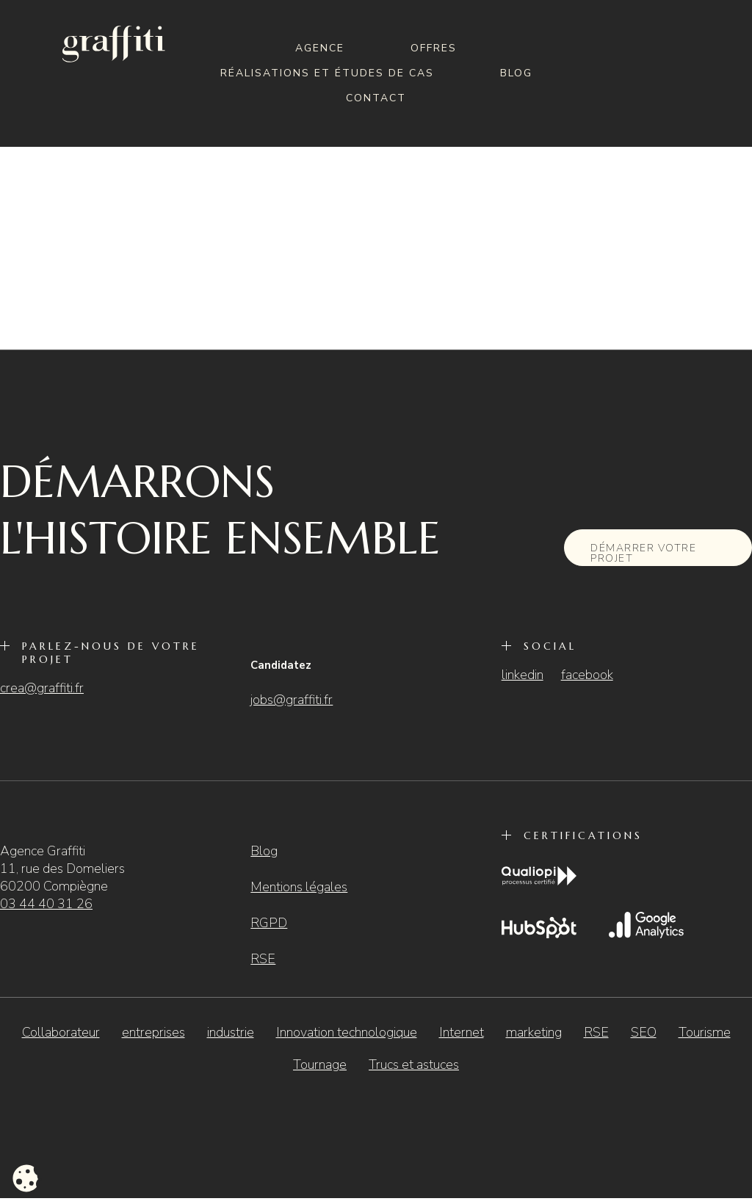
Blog (516, 73)
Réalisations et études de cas (327, 73)
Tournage (320, 1064)
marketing (534, 1032)
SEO (644, 1032)
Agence (319, 48)
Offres (434, 48)
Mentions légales (298, 887)
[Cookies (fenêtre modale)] (25, 1179)
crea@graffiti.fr (42, 688)
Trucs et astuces (414, 1064)
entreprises (153, 1032)
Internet (461, 1032)
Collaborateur (61, 1032)
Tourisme (705, 1032)
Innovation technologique (346, 1032)
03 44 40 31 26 (46, 904)
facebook (587, 674)
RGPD (268, 923)
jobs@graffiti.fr (291, 699)
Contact (376, 98)
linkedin (522, 674)
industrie (230, 1032)
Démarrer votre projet (643, 553)
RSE (262, 959)
